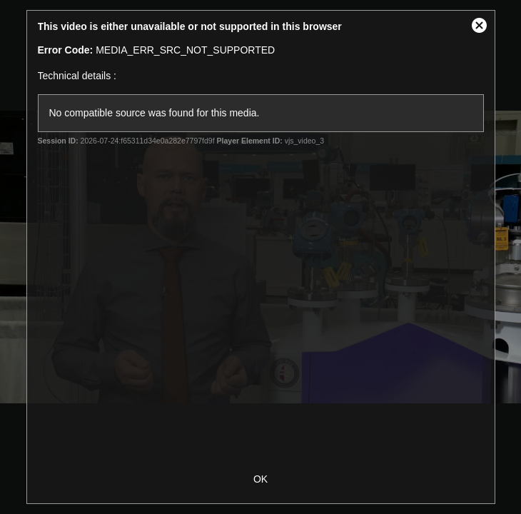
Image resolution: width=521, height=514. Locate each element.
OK (260, 479)
